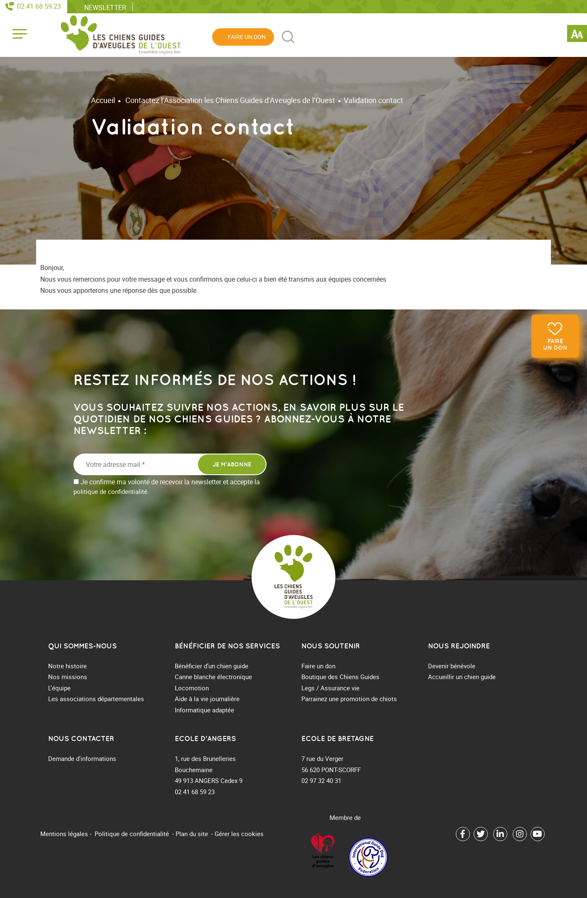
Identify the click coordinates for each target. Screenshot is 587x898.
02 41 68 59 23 (39, 6)
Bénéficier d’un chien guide (211, 666)
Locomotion (192, 688)
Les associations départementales (96, 698)
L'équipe (59, 688)
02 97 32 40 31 (321, 780)
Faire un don (555, 344)
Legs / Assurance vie (330, 688)
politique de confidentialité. (111, 491)
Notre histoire (67, 666)
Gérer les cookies (239, 833)
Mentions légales (64, 833)
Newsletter (105, 7)
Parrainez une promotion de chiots (349, 698)
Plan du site (192, 833)
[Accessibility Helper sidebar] (577, 35)
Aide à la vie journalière (207, 698)
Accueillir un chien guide (462, 676)
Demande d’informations (82, 758)
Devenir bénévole (451, 666)
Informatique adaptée (204, 710)
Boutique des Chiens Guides (340, 676)
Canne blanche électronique (213, 676)
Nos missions (67, 676)
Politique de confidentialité (132, 833)
